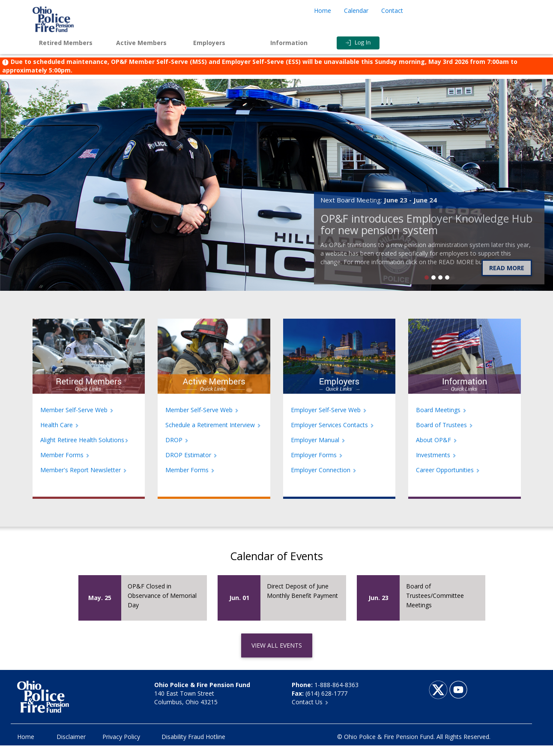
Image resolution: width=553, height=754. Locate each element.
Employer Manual (318, 440)
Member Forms (65, 455)
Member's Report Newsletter (83, 470)
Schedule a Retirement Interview (213, 425)
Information (289, 43)
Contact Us (310, 702)
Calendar (356, 10)
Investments (436, 455)
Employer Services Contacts (332, 425)
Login (375, 43)
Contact (392, 10)
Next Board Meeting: (378, 200)
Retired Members (66, 43)
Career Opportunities (448, 470)
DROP (176, 440)
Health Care (59, 425)
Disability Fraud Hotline (193, 737)
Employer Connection (323, 470)
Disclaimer (71, 737)
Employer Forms (317, 455)
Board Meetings (441, 410)
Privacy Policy (121, 737)
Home (322, 10)
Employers (209, 43)
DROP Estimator (191, 455)
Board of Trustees (444, 425)
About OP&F (436, 440)
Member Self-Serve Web (77, 410)
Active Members (141, 43)
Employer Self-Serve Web (329, 410)
